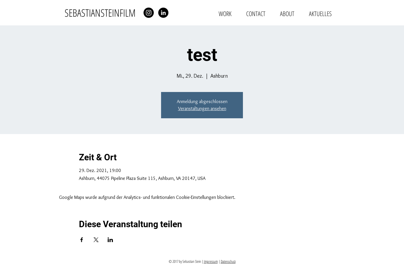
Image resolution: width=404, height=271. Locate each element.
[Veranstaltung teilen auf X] (96, 239)
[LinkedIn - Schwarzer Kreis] (163, 13)
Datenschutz (228, 261)
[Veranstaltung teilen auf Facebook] (81, 239)
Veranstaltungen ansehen (202, 108)
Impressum (211, 261)
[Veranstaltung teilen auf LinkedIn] (110, 239)
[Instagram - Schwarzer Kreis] (149, 13)
